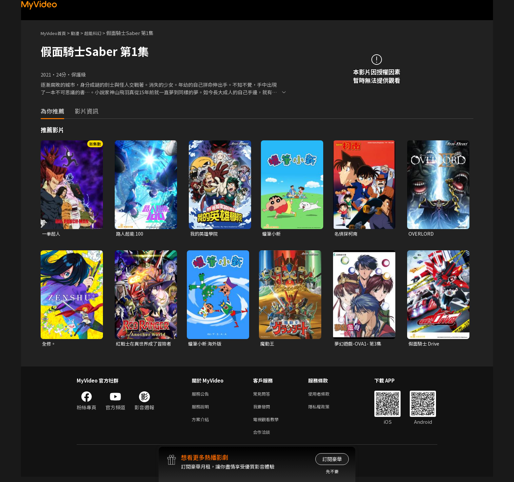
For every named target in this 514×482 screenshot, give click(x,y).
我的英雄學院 (205, 233)
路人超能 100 (130, 233)
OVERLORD (421, 233)
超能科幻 (100, 32)
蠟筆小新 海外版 (206, 344)
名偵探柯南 (346, 233)
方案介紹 (201, 423)
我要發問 (263, 409)
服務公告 (201, 395)
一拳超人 (52, 233)
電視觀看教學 (268, 423)
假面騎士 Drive (425, 344)
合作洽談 (263, 436)
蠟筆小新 (272, 233)
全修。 (49, 344)
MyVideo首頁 (55, 32)
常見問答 (263, 395)
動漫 (80, 32)
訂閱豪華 (332, 458)
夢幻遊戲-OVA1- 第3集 (359, 344)
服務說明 (201, 409)
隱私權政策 (324, 409)
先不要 (332, 471)
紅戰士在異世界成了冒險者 (143, 344)
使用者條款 (324, 395)
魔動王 (267, 344)
